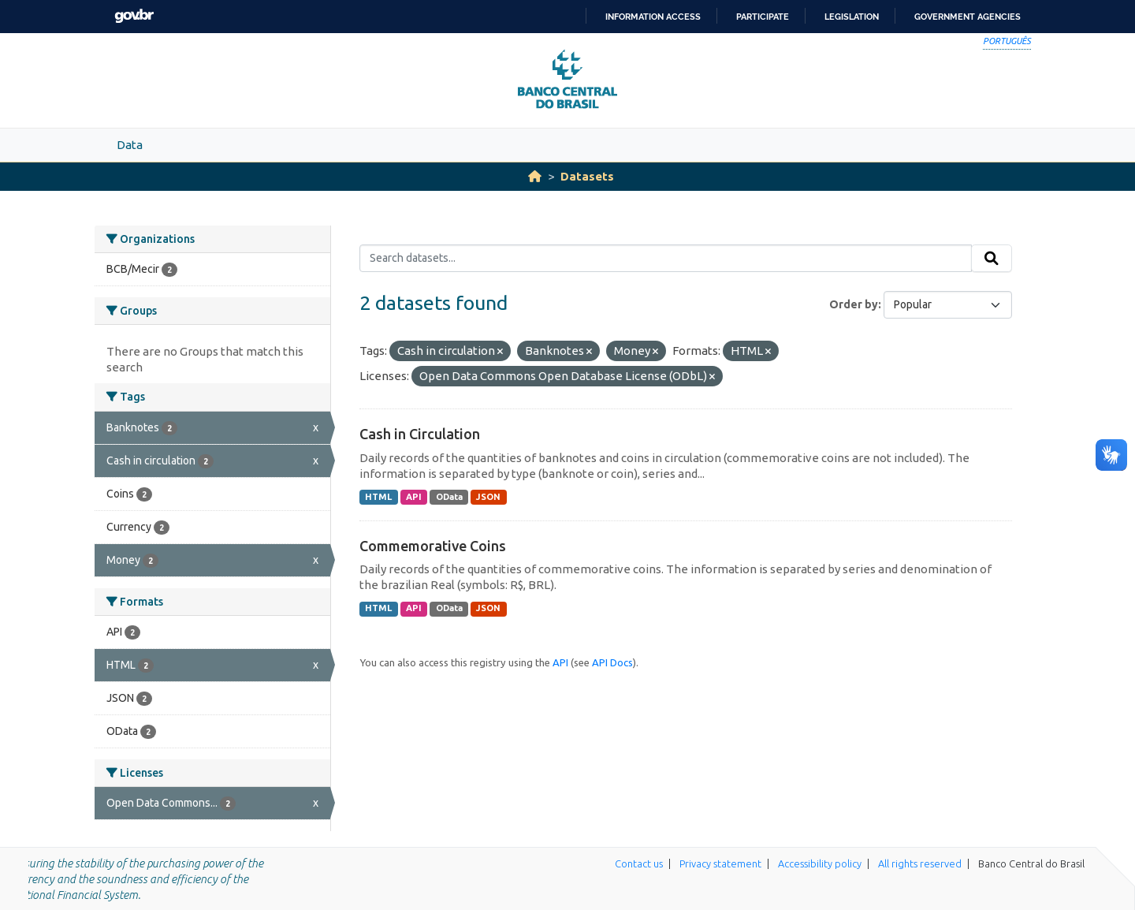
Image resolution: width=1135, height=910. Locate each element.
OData (449, 497)
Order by (853, 304)
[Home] (534, 176)
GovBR (134, 16)
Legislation (851, 16)
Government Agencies (967, 16)
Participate (762, 16)
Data (130, 144)
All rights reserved (920, 863)
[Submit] (991, 258)
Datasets (587, 176)
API (414, 497)
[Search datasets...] (665, 258)
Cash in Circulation (419, 434)
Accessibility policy (819, 863)
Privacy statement (720, 863)
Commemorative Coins (432, 546)
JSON (488, 497)
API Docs (612, 662)
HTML (378, 497)
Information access (653, 16)
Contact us (639, 863)
